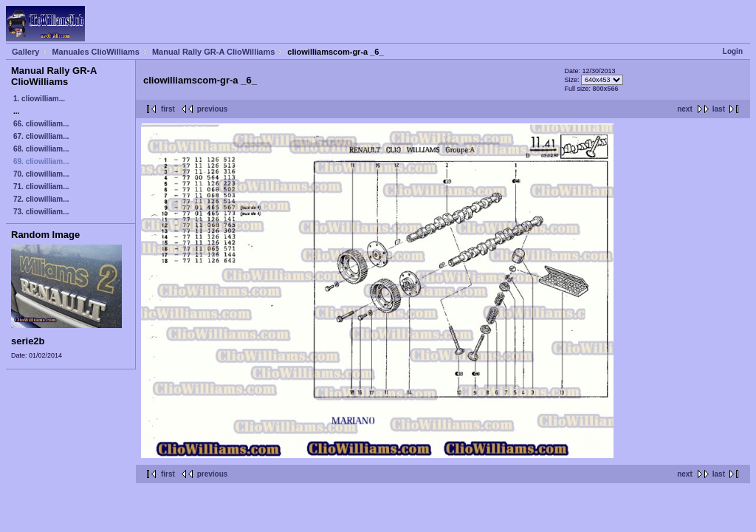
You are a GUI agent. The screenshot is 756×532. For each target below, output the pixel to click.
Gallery (25, 51)
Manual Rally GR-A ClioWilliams (213, 51)
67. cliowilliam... (41, 136)
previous (212, 109)
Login (733, 51)
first (168, 109)
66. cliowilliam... (41, 124)
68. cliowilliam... (41, 149)
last (718, 109)
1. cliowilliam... (39, 99)
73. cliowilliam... (41, 212)
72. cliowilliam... (41, 199)
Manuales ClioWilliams (96, 51)
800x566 (605, 88)
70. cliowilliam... (41, 174)
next (685, 109)
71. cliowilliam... (41, 187)
